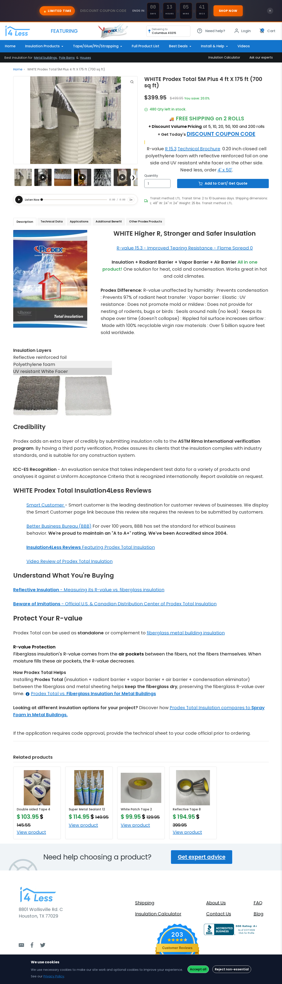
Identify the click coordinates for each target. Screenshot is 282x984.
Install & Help (213, 46)
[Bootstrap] (17, 31)
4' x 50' (225, 170)
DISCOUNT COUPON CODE (221, 134)
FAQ (258, 903)
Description (25, 222)
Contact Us (218, 914)
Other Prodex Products (145, 221)
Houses (85, 57)
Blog (258, 914)
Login (242, 30)
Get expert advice (201, 857)
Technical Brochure (199, 149)
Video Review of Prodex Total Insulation (69, 561)
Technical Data (52, 221)
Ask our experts (261, 57)
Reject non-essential (232, 969)
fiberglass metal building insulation (186, 633)
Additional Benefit (109, 221)
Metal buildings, (46, 57)
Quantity (151, 175)
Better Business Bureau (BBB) (58, 526)
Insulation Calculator (224, 57)
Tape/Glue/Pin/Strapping (96, 46)
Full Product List (145, 46)
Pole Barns (67, 57)
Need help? (211, 30)
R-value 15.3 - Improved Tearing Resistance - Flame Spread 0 (185, 248)
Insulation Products (43, 46)
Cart (267, 30)
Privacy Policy (53, 976)
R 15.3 (170, 149)
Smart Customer (45, 505)
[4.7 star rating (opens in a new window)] (177, 939)
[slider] (74, 200)
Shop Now (228, 11)
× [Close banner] (270, 10)
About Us (216, 903)
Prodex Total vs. (93, 693)
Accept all (198, 969)
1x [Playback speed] (131, 199)
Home (10, 46)
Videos (243, 46)
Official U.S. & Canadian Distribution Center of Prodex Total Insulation (141, 604)
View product (31, 832)
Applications (79, 221)
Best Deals (179, 46)
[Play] (19, 199)
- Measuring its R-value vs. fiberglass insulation (88, 590)
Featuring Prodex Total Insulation (90, 547)
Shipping (144, 903)
